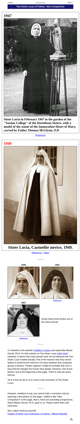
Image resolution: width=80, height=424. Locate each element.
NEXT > (70, 3)
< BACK (10, 3)
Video (46, 253)
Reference (40, 135)
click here (62, 353)
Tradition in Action (42, 350)
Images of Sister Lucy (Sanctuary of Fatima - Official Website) (37, 414)
